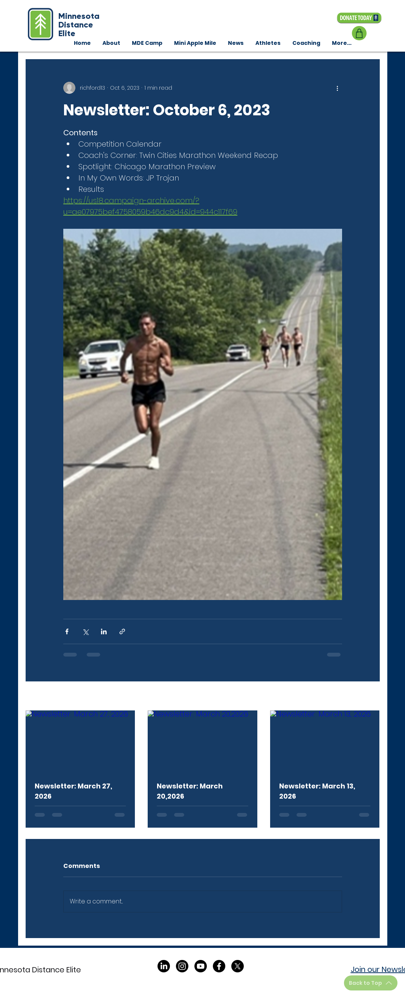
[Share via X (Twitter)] (85, 631)
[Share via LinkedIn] (103, 631)
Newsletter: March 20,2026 (190, 791)
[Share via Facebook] (66, 631)
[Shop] (359, 33)
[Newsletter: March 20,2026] (202, 741)
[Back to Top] (370, 982)
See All (371, 696)
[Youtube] (200, 966)
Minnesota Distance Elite (78, 24)
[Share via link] (122, 631)
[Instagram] (182, 966)
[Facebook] (219, 966)
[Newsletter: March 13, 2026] (325, 741)
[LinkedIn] (163, 966)
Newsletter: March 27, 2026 (73, 791)
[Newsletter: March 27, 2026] (80, 741)
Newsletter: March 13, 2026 (317, 791)
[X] (237, 966)
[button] (306, 43)
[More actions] (337, 87)
